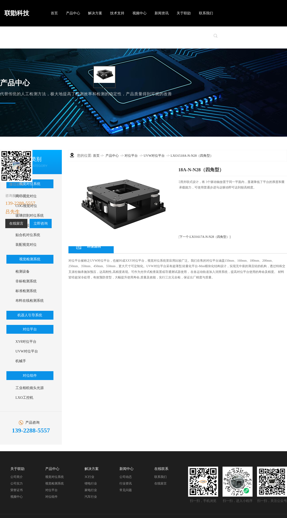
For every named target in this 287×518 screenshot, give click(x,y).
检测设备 (22, 271)
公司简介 (16, 477)
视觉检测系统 (29, 259)
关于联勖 (184, 13)
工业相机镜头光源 (29, 388)
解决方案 (95, 13)
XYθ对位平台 (25, 341)
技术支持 (117, 13)
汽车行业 (91, 496)
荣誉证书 (16, 490)
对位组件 (30, 375)
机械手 (20, 361)
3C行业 (89, 477)
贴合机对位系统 (27, 235)
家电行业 (91, 490)
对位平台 (30, 329)
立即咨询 (41, 223)
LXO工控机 (24, 397)
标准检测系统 (26, 291)
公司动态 (125, 477)
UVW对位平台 (26, 351)
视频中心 (139, 13)
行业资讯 (125, 483)
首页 (54, 13)
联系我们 (206, 13)
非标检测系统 (26, 281)
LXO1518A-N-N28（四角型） (192, 155)
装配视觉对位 (26, 244)
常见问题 (125, 490)
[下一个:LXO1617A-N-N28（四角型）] (205, 237)
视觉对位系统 (54, 477)
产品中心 (73, 13)
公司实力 (16, 483)
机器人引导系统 (29, 315)
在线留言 (16, 223)
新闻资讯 (162, 13)
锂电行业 (91, 483)
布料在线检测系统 (29, 300)
